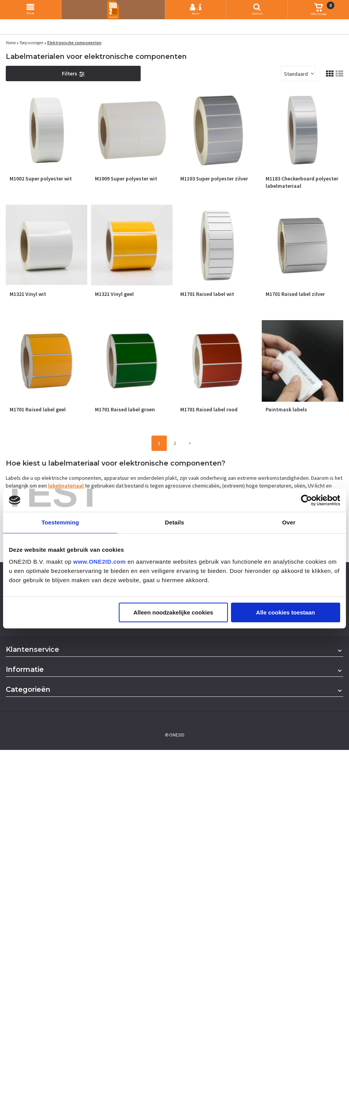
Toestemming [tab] (60, 522)
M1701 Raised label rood (209, 409)
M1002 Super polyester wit (41, 178)
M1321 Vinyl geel (114, 294)
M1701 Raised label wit (207, 294)
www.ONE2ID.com (99, 561)
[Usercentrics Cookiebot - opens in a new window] (306, 500)
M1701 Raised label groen (125, 409)
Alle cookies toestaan (285, 612)
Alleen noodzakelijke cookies (173, 612)
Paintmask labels (286, 409)
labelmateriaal (66, 485)
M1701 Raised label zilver (295, 294)
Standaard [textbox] (296, 73)
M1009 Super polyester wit (126, 178)
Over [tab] (289, 522)
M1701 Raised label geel (38, 409)
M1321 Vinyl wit (28, 294)
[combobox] (298, 73)
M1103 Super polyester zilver (214, 178)
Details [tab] (174, 522)
